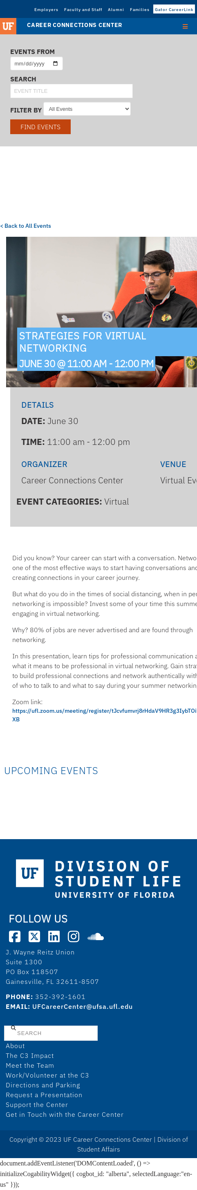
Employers (46, 9)
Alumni (116, 9)
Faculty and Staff (83, 9)
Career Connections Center (74, 25)
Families (140, 9)
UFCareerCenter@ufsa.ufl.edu (82, 1006)
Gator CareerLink (174, 9)
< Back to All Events (25, 225)
